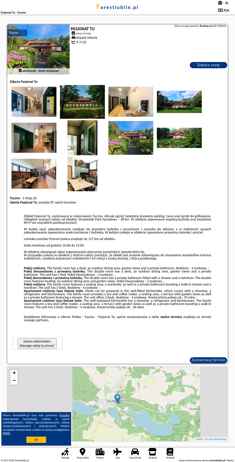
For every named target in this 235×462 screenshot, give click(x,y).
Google (64, 415)
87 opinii (56, 202)
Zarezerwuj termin (209, 360)
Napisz (230, 460)
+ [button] (14, 373)
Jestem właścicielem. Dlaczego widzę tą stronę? (37, 343)
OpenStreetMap (218, 439)
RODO (6, 433)
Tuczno (13, 32)
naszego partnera (36, 320)
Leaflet (199, 439)
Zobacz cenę (208, 64)
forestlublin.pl (117, 7)
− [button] (14, 381)
